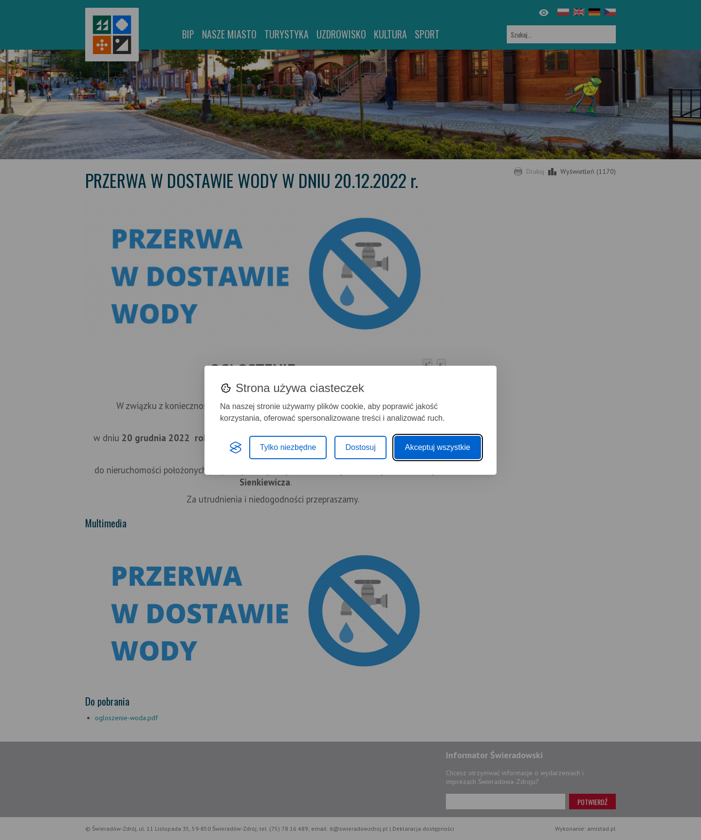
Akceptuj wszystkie (437, 447)
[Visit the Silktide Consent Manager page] (235, 447)
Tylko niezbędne (288, 447)
